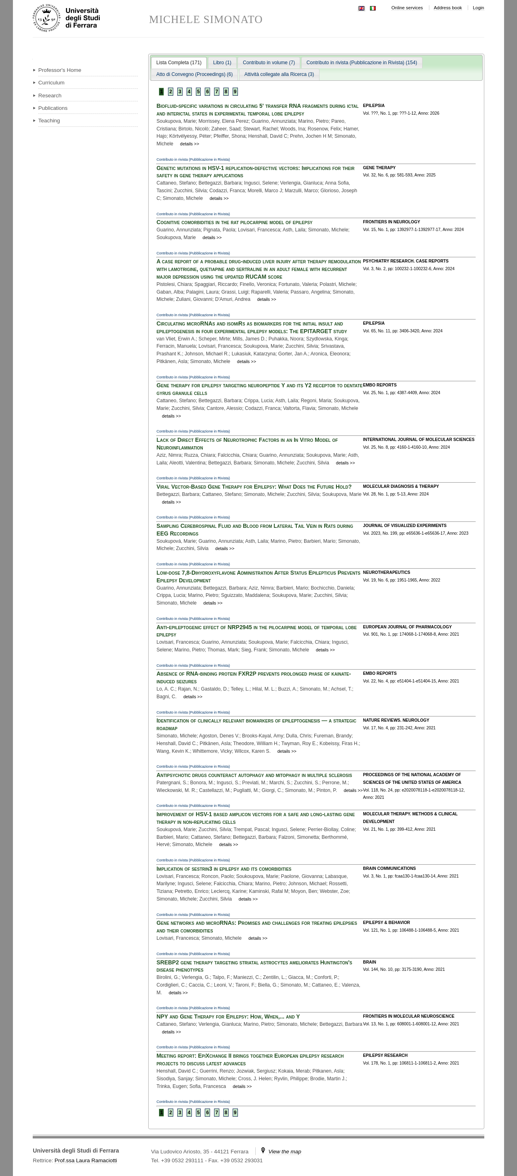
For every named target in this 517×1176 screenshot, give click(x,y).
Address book (448, 7)
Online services (407, 7)
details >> (189, 143)
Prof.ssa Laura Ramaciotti (86, 1160)
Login (478, 7)
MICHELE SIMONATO (206, 19)
